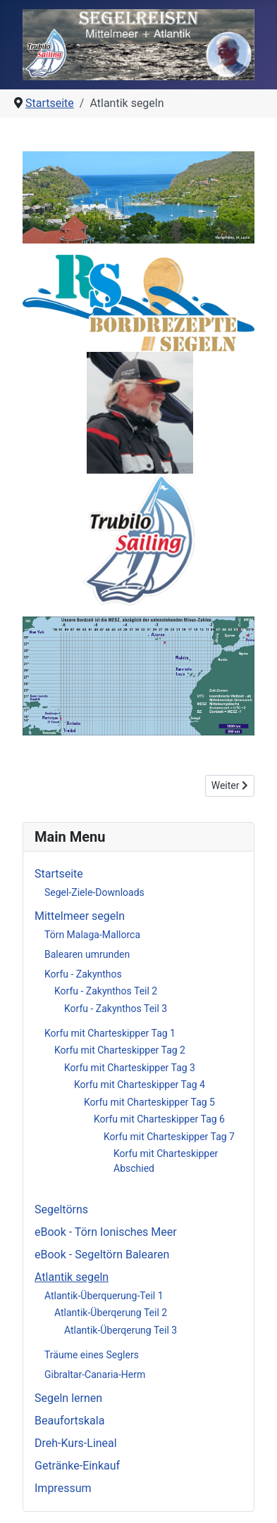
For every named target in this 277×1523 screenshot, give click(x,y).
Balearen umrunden (87, 954)
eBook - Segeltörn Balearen (102, 1254)
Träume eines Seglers (91, 1354)
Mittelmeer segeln (80, 916)
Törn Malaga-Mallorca (92, 934)
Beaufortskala (69, 1420)
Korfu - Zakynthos (83, 974)
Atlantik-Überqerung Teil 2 (110, 1312)
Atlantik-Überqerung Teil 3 (120, 1330)
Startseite (59, 873)
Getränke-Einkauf (77, 1465)
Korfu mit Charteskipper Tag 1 (110, 1033)
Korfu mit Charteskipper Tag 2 (119, 1050)
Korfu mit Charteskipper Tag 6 (159, 1119)
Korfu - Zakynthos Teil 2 (105, 991)
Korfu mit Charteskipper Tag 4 (139, 1084)
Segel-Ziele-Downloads (94, 892)
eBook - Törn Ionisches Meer (106, 1232)
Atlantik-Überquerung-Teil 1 (104, 1295)
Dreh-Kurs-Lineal (76, 1443)
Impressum (63, 1488)
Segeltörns (61, 1209)
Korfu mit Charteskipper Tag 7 (169, 1136)
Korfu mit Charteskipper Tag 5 (149, 1102)
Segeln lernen (68, 1398)
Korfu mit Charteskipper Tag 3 (129, 1067)
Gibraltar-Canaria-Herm (94, 1374)
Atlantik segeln (72, 1277)
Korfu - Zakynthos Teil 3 (115, 1008)
